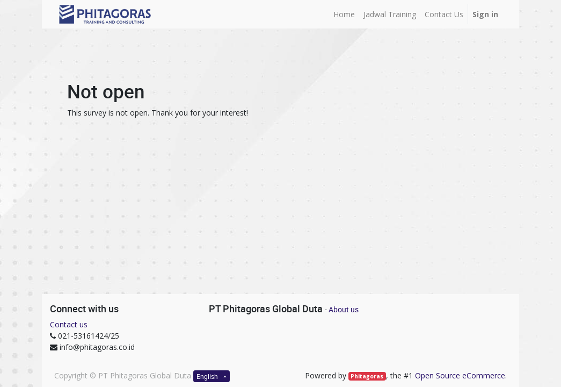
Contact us (69, 324)
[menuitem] (344, 14)
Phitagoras (367, 376)
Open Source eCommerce (460, 375)
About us (344, 309)
